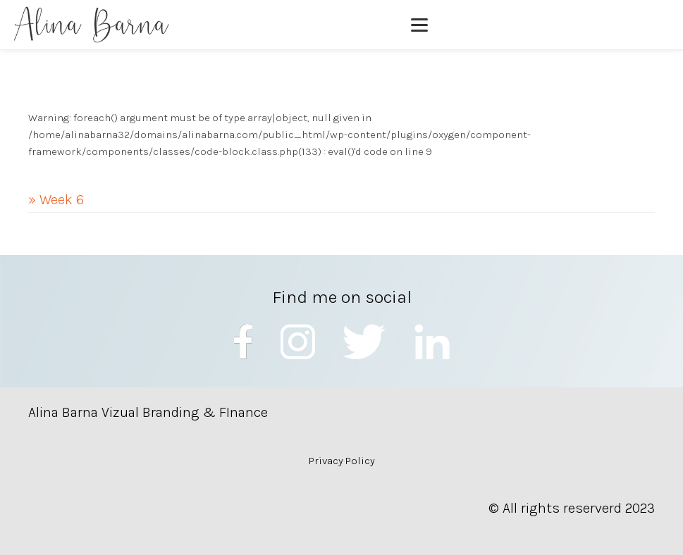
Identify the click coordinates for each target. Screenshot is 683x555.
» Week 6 (56, 200)
